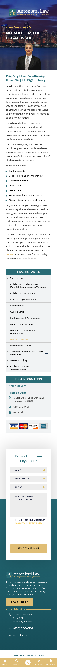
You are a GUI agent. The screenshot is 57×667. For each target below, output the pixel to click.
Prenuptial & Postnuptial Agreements (22, 331)
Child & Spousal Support (22, 293)
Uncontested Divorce (20, 345)
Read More (19, 602)
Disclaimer (20, 523)
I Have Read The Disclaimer (30, 521)
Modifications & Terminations (25, 318)
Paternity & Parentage (21, 324)
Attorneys (39, 655)
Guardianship (17, 312)
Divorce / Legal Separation (23, 299)
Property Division (19, 339)
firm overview (26, 655)
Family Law (16, 278)
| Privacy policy (34, 523)
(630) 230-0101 (21, 407)
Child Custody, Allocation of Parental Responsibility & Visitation (28, 285)
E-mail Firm (19, 412)
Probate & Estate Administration (19, 367)
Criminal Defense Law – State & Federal (26, 353)
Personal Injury (18, 360)
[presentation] (28, 535)
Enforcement (17, 305)
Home (15, 655)
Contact (10, 254)
